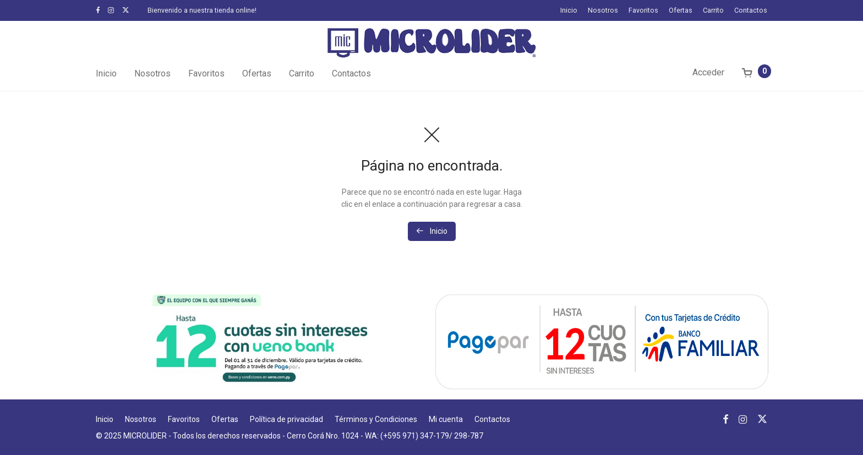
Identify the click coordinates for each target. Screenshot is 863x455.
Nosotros (603, 10)
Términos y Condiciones (376, 419)
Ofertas (680, 10)
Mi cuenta (446, 419)
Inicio (568, 10)
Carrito (713, 10)
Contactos (750, 10)
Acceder (708, 72)
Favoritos (643, 10)
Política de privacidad (286, 419)
